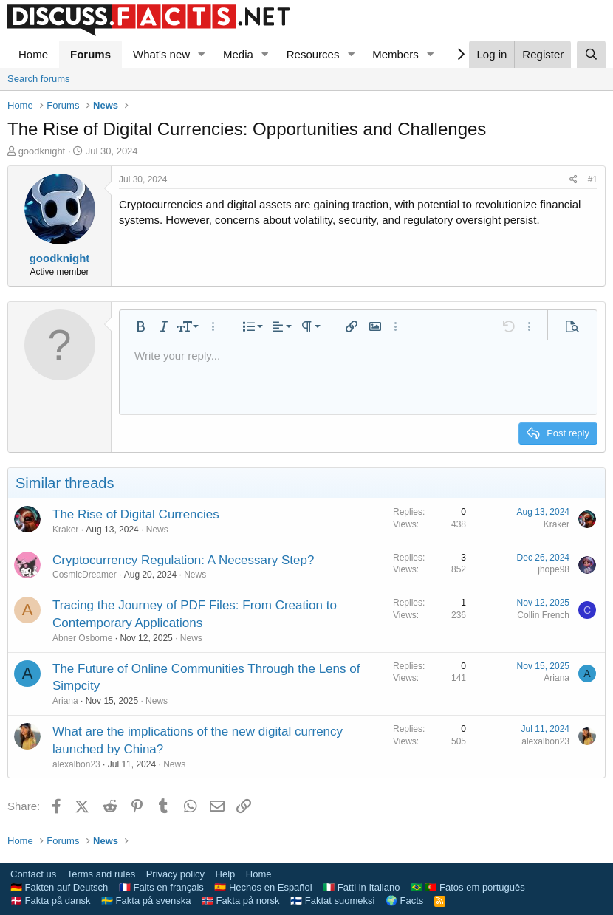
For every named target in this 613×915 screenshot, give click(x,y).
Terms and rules (101, 874)
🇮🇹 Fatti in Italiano (361, 887)
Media (238, 54)
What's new (161, 54)
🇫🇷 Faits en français (161, 887)
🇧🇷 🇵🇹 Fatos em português (468, 887)
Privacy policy (175, 874)
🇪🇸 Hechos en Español (263, 887)
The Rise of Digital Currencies (135, 514)
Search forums (38, 78)
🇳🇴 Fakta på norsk (241, 900)
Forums (90, 54)
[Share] (573, 179)
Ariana (65, 701)
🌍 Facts (404, 900)
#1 (592, 179)
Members (395, 54)
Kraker (65, 529)
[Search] (591, 54)
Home (33, 54)
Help (226, 874)
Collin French (543, 615)
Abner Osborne (82, 638)
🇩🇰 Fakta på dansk (50, 900)
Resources (313, 54)
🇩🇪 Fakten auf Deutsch (59, 887)
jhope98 (553, 569)
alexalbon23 (76, 764)
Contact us (33, 874)
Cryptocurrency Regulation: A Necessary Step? (183, 560)
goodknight (42, 151)
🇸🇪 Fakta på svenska (146, 900)
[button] (201, 54)
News (157, 529)
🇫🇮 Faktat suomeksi (332, 900)
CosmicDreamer (84, 574)
